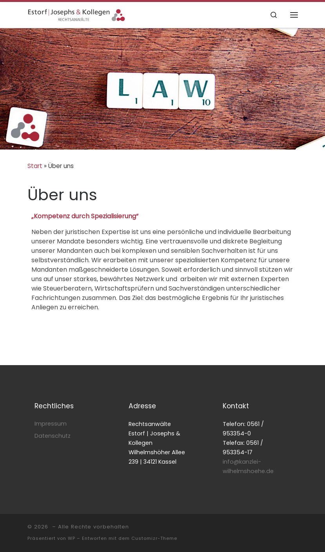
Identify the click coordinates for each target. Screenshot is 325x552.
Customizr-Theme (154, 538)
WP (71, 538)
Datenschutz (52, 436)
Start (34, 166)
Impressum (50, 424)
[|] (76, 14)
